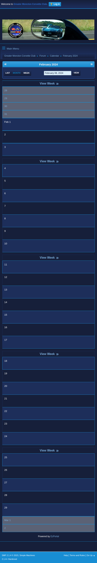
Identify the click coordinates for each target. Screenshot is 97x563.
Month (16, 73)
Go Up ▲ (91, 555)
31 (5, 114)
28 (5, 90)
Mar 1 (7, 520)
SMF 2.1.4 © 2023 (10, 555)
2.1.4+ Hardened (9, 559)
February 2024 (48, 64)
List (7, 73)
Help (66, 555)
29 (5, 98)
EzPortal (55, 536)
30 (5, 106)
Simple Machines (27, 555)
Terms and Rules (77, 555)
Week (26, 73)
